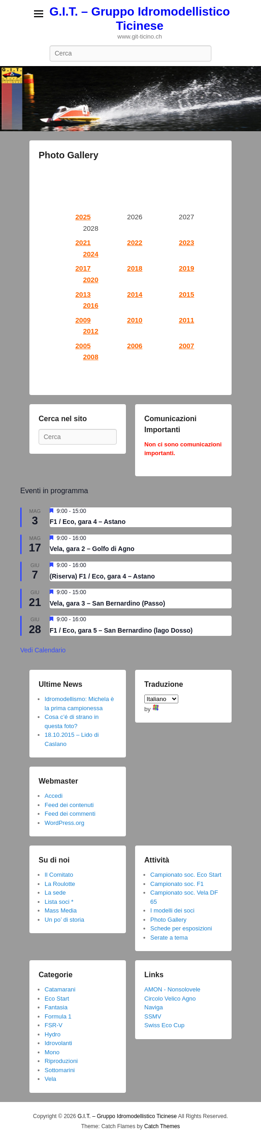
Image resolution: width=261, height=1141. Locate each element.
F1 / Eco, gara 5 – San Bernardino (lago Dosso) (121, 630)
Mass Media (61, 910)
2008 (90, 357)
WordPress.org (64, 822)
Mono (52, 1052)
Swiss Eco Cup (164, 1025)
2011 (186, 320)
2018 (134, 268)
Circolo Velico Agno (170, 998)
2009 (83, 320)
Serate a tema (169, 937)
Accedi (53, 795)
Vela (50, 1078)
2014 (134, 294)
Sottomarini (60, 1070)
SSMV (152, 1016)
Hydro (53, 1034)
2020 (90, 280)
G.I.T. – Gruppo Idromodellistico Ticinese (140, 19)
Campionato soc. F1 (177, 883)
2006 (134, 346)
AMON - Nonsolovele (172, 989)
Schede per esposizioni (181, 928)
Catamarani (60, 989)
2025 (83, 217)
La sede (55, 892)
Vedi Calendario (43, 650)
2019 (186, 268)
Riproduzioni (61, 1061)
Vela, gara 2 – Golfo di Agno (92, 548)
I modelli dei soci (172, 910)
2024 (90, 254)
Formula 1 (58, 1016)
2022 (134, 242)
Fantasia (56, 1007)
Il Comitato (59, 874)
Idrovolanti (58, 1043)
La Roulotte (60, 883)
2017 (83, 268)
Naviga (153, 1007)
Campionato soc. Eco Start (185, 874)
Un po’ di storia (64, 919)
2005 (83, 346)
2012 (90, 331)
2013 (83, 294)
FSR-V (53, 1025)
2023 (186, 242)
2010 (134, 320)
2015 (186, 294)
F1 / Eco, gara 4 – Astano (87, 521)
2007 (186, 346)
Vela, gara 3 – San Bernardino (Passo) (107, 603)
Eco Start (57, 998)
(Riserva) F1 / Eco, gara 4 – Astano (102, 576)
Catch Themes (162, 1126)
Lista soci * (59, 901)
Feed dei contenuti (69, 804)
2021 (83, 242)
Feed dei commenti (70, 813)
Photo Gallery (68, 155)
